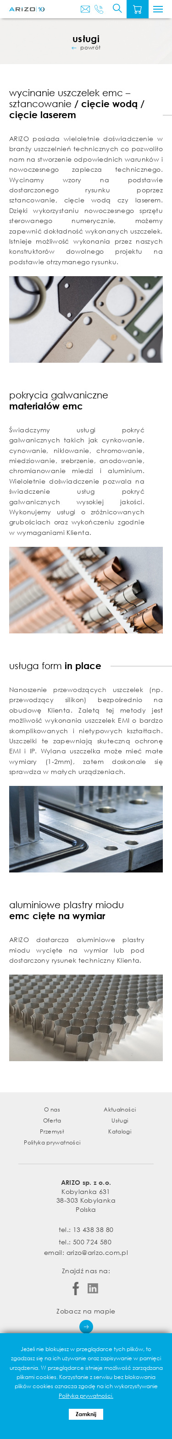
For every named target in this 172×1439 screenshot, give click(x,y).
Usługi (119, 1120)
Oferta (52, 1120)
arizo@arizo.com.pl (97, 1252)
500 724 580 (92, 1242)
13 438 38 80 (93, 1229)
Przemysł (52, 1131)
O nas (52, 1109)
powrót (90, 47)
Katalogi (119, 1131)
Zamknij (86, 1414)
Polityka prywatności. (86, 1395)
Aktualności (120, 1109)
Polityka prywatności (52, 1142)
